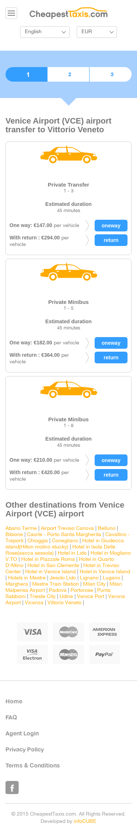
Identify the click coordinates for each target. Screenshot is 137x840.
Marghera (16, 584)
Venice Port (90, 596)
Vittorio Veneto (64, 603)
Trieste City (43, 596)
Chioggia (37, 541)
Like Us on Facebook (12, 787)
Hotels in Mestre (27, 578)
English (33, 32)
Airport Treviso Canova (67, 528)
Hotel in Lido (72, 553)
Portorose (82, 590)
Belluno (106, 528)
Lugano (111, 578)
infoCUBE (85, 821)
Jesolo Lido (63, 578)
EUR (86, 32)
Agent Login (22, 733)
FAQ (11, 717)
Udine (66, 596)
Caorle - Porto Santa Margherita (64, 534)
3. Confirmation (110, 74)
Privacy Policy (24, 749)
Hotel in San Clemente (53, 565)
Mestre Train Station (55, 584)
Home (13, 701)
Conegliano (65, 541)
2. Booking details (68, 74)
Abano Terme (21, 528)
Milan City (94, 584)
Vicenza (34, 603)
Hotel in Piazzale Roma (48, 559)
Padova (57, 590)
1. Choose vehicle (26, 74)
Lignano (89, 578)
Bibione (14, 534)
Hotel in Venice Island (50, 572)
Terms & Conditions (32, 765)
